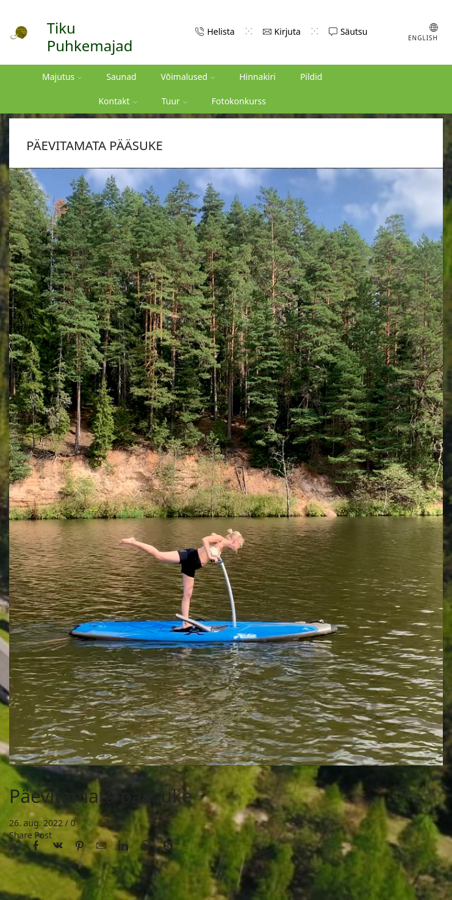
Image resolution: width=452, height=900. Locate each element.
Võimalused (188, 76)
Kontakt (117, 101)
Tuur (174, 101)
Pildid (311, 76)
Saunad (121, 76)
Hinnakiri (257, 76)
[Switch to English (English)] (414, 32)
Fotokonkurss (239, 101)
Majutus (62, 76)
